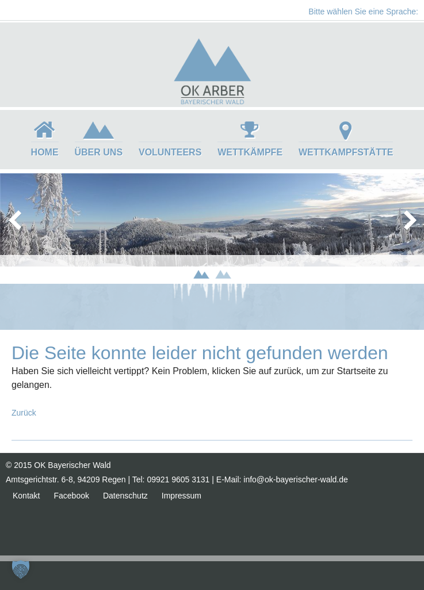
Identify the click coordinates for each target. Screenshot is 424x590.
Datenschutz (125, 495)
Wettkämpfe (249, 152)
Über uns (99, 152)
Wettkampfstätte (346, 152)
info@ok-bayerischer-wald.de (295, 479)
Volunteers (170, 152)
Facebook (71, 495)
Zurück (24, 412)
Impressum (181, 495)
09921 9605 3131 (178, 479)
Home (45, 152)
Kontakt (26, 495)
